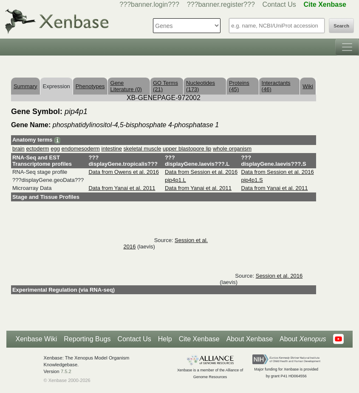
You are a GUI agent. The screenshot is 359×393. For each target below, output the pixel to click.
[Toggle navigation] (347, 47)
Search (341, 25)
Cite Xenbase (199, 339)
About (303, 339)
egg (55, 148)
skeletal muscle (142, 148)
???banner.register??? (221, 4)
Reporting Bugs (87, 339)
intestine (112, 148)
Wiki (307, 86)
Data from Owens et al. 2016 (123, 172)
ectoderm (37, 148)
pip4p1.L (175, 180)
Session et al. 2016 (279, 276)
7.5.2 (66, 371)
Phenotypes (90, 86)
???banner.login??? (149, 4)
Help (165, 339)
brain (18, 148)
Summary (25, 86)
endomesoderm (81, 148)
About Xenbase (249, 339)
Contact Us (279, 4)
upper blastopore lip (187, 148)
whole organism (232, 148)
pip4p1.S (252, 180)
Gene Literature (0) (126, 86)
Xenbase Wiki (36, 339)
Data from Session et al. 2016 (201, 172)
